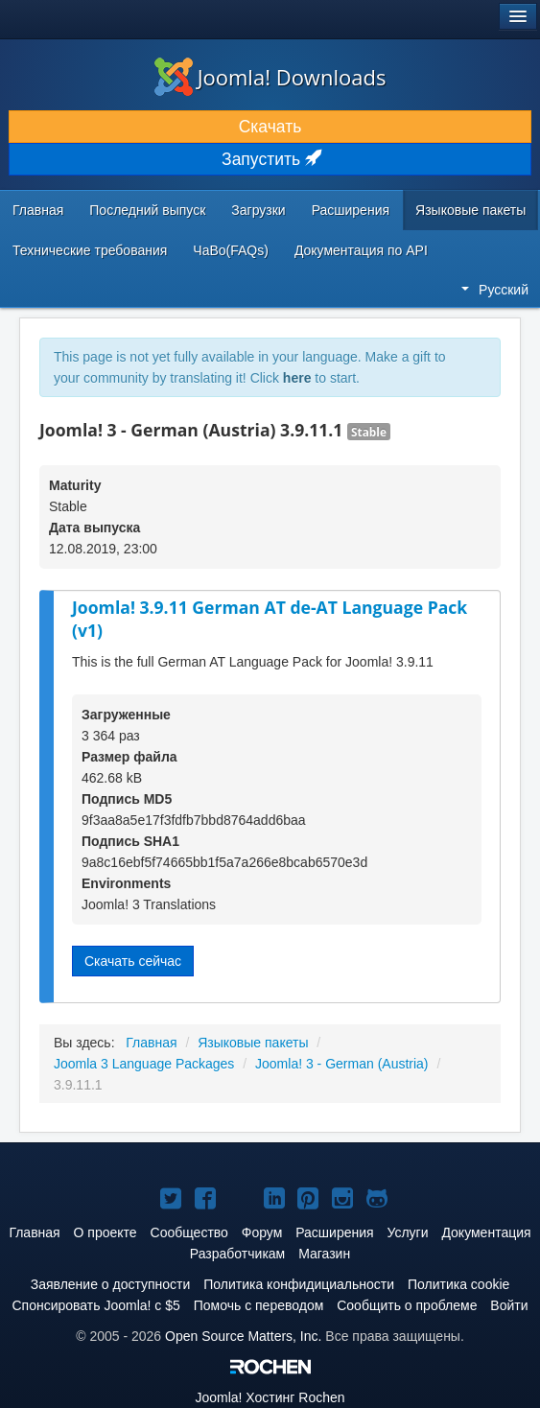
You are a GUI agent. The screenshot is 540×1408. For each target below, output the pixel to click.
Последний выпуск (147, 210)
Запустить (270, 159)
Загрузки (258, 210)
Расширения (350, 210)
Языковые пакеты (470, 210)
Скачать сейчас (132, 961)
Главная (37, 210)
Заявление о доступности (111, 1284)
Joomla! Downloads (270, 76)
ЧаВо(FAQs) (231, 250)
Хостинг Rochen (269, 1397)
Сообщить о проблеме (407, 1305)
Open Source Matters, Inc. (243, 1336)
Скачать (270, 126)
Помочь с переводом (259, 1305)
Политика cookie (458, 1284)
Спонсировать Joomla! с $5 (95, 1305)
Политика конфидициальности (298, 1284)
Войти (509, 1305)
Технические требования (89, 250)
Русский (494, 289)
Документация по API (361, 250)
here (297, 378)
